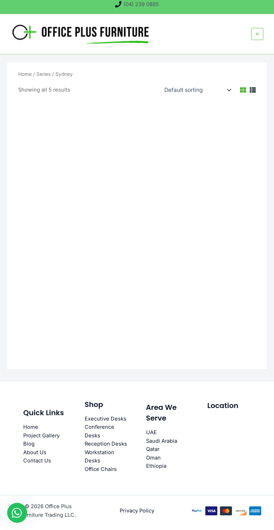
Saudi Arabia (161, 441)
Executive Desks (105, 419)
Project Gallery (41, 436)
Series (43, 78)
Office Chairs (101, 469)
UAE (151, 433)
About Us (34, 453)
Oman (153, 458)
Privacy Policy (137, 510)
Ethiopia (156, 466)
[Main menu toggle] (256, 36)
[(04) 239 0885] (137, 4)
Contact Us (37, 461)
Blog (29, 444)
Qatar (152, 449)
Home (25, 78)
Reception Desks (106, 444)
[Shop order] (196, 94)
